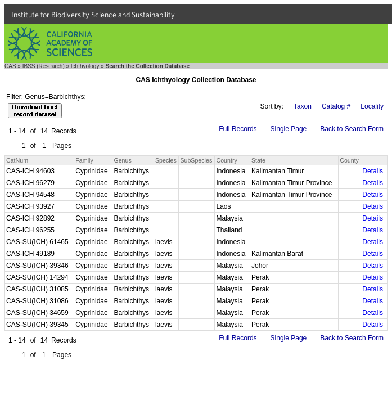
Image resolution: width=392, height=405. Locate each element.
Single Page (289, 129)
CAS (10, 66)
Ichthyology (85, 66)
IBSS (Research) (43, 66)
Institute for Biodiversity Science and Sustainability (93, 14)
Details (372, 171)
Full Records (237, 129)
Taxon (303, 106)
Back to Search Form (352, 129)
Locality (372, 106)
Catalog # (336, 106)
